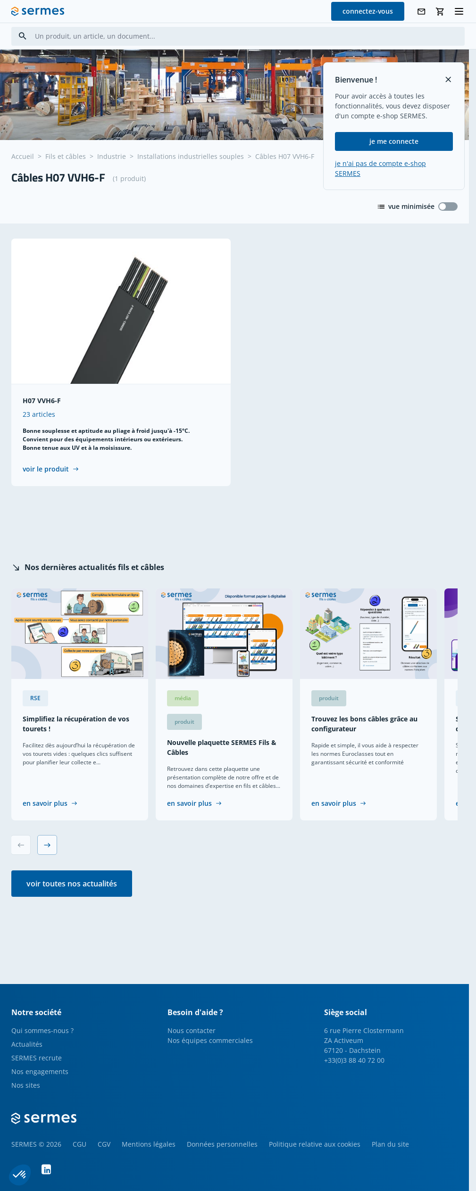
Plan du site (390, 1144)
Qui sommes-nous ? (42, 1030)
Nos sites (25, 1085)
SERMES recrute (36, 1057)
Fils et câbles (65, 156)
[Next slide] (47, 844)
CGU (79, 1144)
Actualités (26, 1044)
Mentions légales (148, 1144)
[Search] (22, 36)
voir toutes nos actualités (71, 883)
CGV (104, 1144)
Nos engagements (39, 1071)
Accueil (22, 156)
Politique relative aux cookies (314, 1144)
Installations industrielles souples (190, 156)
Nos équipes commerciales (210, 1040)
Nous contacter (191, 1030)
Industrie (111, 156)
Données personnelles (222, 1144)
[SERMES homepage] (37, 11)
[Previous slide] (20, 844)
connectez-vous (367, 11)
